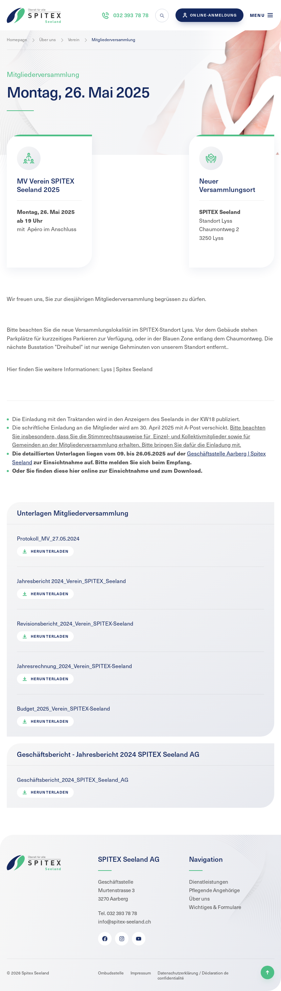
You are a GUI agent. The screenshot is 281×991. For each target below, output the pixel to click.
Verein (73, 39)
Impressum (141, 972)
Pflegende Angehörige (214, 890)
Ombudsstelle (111, 972)
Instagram (121, 938)
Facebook (104, 938)
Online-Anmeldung (209, 15)
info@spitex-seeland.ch (124, 921)
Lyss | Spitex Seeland (127, 369)
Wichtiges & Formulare (215, 907)
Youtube (138, 938)
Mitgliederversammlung (113, 39)
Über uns (47, 39)
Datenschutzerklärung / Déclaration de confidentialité (193, 975)
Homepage (17, 39)
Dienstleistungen (208, 881)
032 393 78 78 (124, 15)
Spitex (34, 15)
